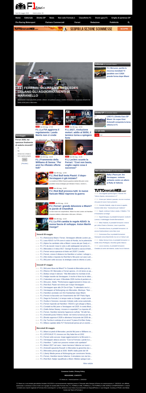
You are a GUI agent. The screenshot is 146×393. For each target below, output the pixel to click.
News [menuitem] (51, 18)
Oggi (96, 135)
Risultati (24, 163)
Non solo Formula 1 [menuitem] (66, 18)
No (19, 151)
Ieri (101, 135)
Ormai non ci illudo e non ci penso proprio (24, 155)
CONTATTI (78, 375)
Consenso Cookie (67, 371)
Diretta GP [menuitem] (41, 18)
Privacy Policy (80, 371)
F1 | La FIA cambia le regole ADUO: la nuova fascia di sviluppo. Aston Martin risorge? (70, 224)
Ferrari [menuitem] (77, 22)
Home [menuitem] (18, 18)
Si (18, 148)
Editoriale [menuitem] (28, 18)
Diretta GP (99, 113)
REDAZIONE (69, 375)
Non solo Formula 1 (103, 171)
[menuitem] (128, 22)
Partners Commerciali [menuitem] (55, 22)
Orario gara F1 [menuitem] (101, 18)
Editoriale (99, 64)
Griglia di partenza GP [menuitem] (120, 18)
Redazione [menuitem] (95, 22)
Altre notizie (88, 363)
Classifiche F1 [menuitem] (85, 18)
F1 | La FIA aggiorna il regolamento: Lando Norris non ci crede (47, 132)
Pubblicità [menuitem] (114, 22)
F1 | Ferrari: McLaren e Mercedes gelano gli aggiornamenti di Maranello (48, 91)
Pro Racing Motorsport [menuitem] (25, 22)
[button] (24, 159)
